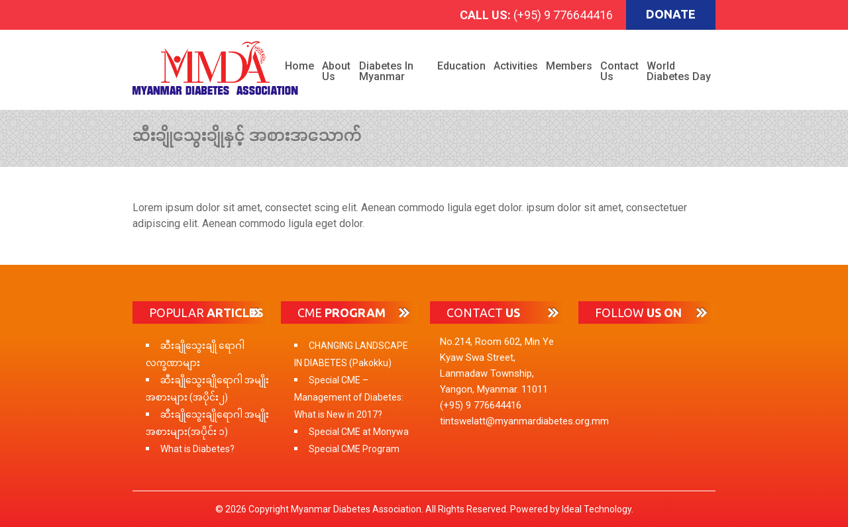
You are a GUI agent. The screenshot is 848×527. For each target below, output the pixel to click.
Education (461, 66)
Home (299, 66)
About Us (336, 71)
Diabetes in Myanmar (386, 71)
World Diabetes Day (679, 71)
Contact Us (619, 71)
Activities (516, 66)
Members (569, 66)
